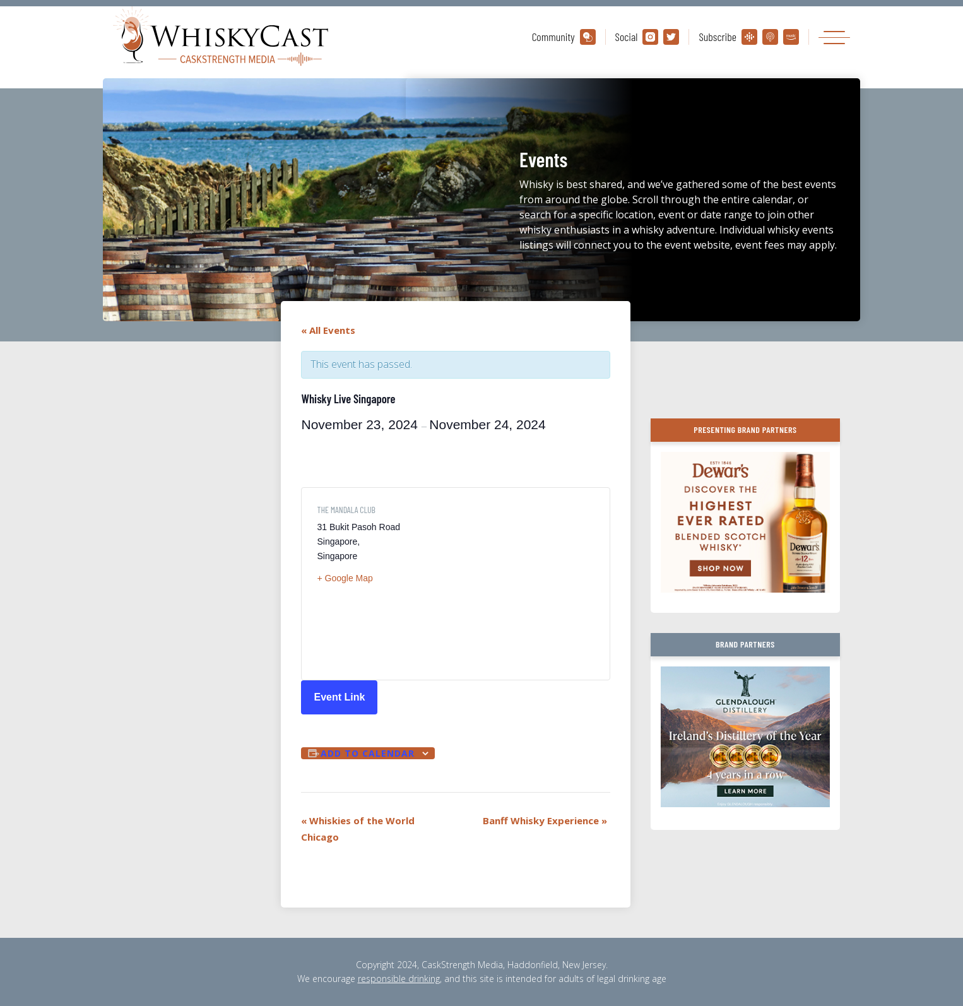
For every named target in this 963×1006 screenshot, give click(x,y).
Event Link (339, 697)
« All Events (328, 330)
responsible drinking (399, 979)
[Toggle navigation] (834, 37)
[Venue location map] (526, 584)
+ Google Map (344, 578)
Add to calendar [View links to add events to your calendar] (368, 753)
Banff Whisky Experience (545, 820)
